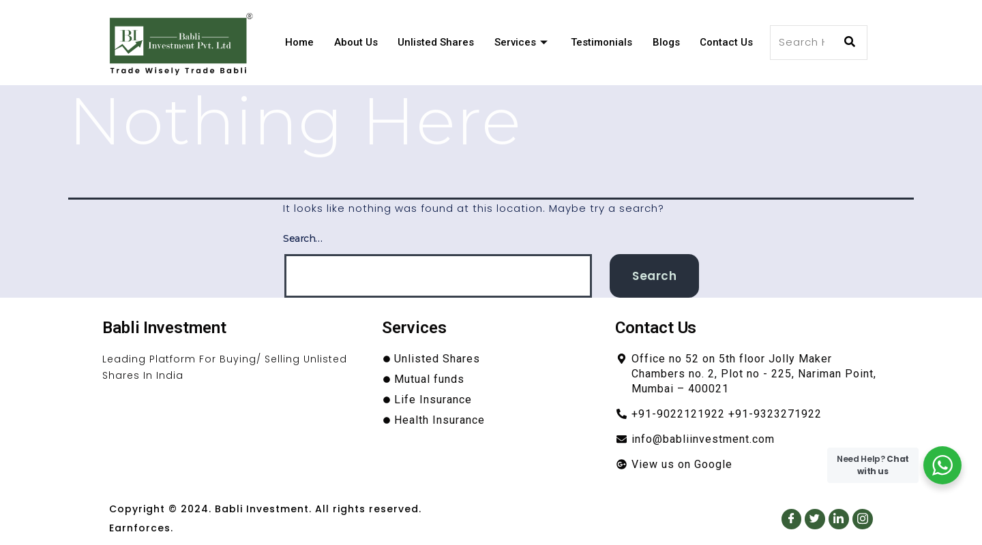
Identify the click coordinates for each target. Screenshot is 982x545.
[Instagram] (862, 518)
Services (521, 42)
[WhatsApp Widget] (942, 465)
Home (297, 42)
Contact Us (726, 42)
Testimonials (600, 42)
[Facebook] (791, 518)
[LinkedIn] (839, 518)
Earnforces (139, 528)
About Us (354, 42)
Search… (303, 238)
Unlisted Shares (434, 42)
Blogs (665, 42)
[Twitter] (815, 518)
